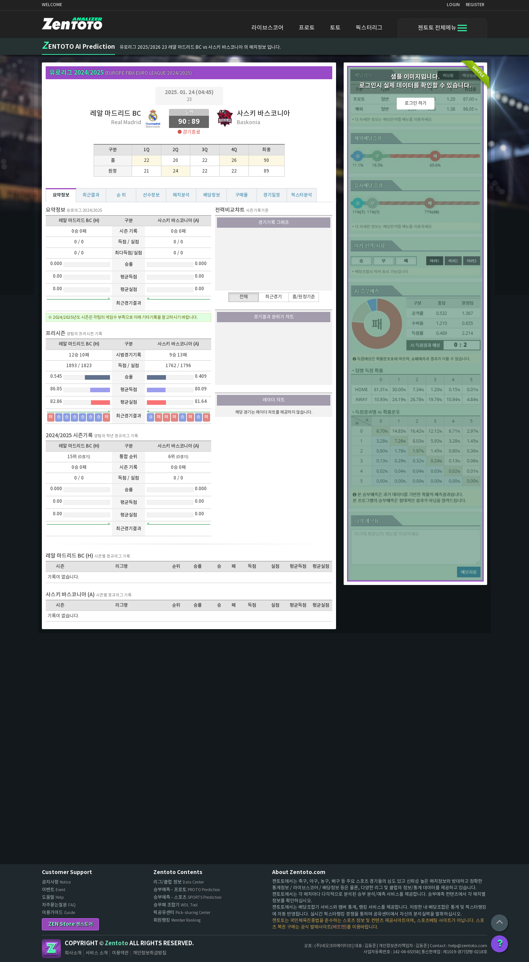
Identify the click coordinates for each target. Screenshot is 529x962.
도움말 (53, 897)
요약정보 (61, 195)
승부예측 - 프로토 (186, 889)
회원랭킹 (177, 920)
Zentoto (51, 948)
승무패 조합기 (175, 905)
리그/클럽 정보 (178, 882)
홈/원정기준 (303, 296)
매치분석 (181, 195)
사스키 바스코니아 (263, 114)
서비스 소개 (97, 953)
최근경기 (273, 296)
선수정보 (151, 195)
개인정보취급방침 (149, 953)
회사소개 (73, 953)
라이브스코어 (268, 28)
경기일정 (271, 195)
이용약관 (120, 953)
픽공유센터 (181, 912)
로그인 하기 (416, 103)
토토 (335, 28)
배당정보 (211, 195)
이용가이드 (58, 912)
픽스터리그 (369, 28)
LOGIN (453, 4)
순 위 (121, 195)
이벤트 (53, 889)
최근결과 (91, 195)
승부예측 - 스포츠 (187, 897)
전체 (243, 296)
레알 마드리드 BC (115, 114)
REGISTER (475, 4)
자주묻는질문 (59, 905)
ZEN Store (70, 924)
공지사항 (56, 882)
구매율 (241, 195)
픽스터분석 (301, 195)
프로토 (307, 28)
